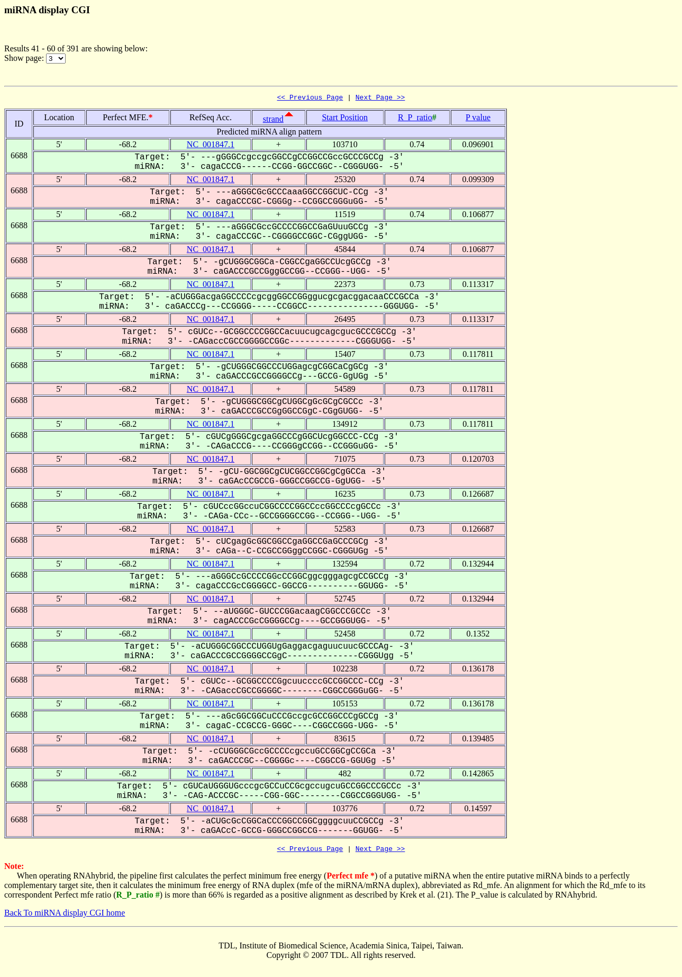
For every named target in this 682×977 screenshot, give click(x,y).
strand (273, 120)
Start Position (345, 118)
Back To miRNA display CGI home (64, 915)
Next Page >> (380, 98)
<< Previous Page (310, 98)
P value (478, 118)
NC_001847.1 (210, 145)
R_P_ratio (415, 118)
